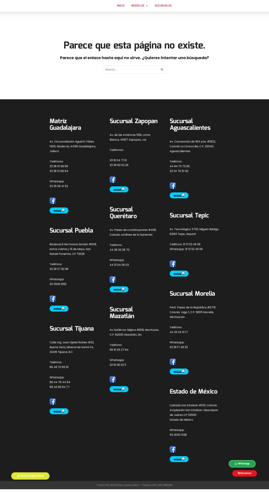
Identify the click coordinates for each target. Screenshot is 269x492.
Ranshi (168, 488)
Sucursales (163, 7)
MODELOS (139, 7)
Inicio (121, 7)
